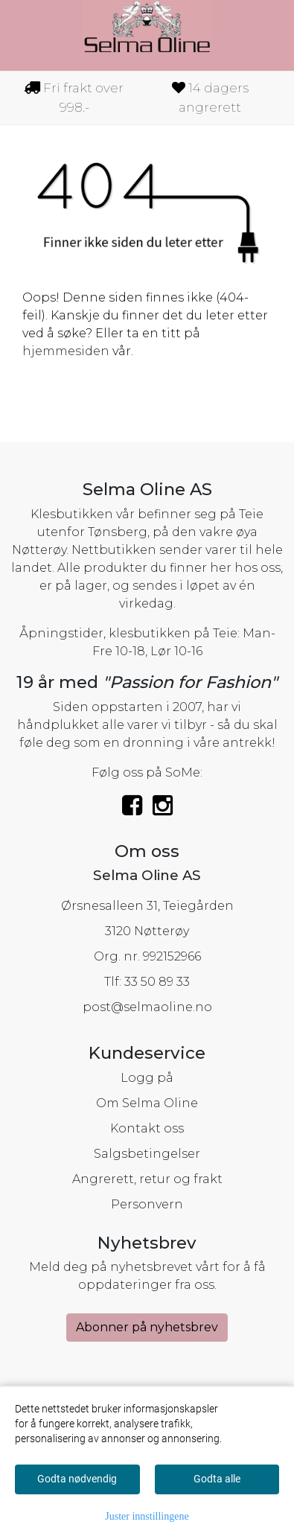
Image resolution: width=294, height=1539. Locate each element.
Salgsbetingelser (147, 1154)
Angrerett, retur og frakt (147, 1179)
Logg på (147, 1078)
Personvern (147, 1204)
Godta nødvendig (77, 1479)
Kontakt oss (147, 1128)
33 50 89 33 (157, 982)
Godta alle (217, 1479)
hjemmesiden (65, 351)
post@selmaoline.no (147, 1007)
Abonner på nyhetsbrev (147, 1327)
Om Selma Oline (147, 1103)
